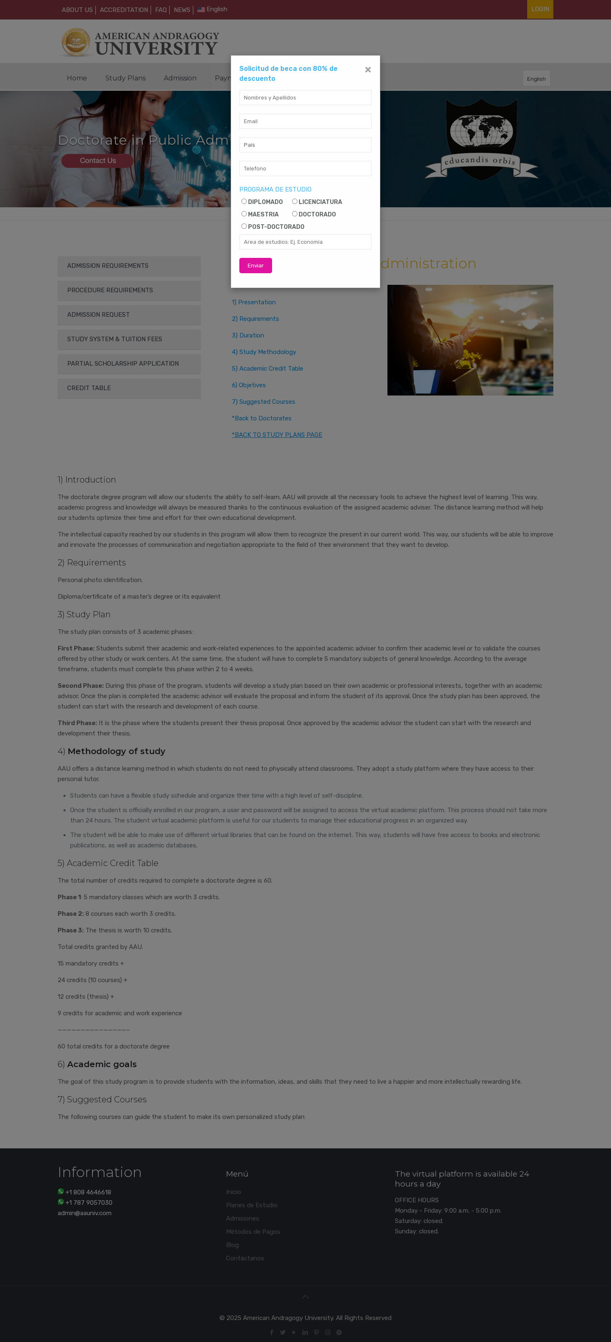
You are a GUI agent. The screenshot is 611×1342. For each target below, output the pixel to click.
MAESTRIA (263, 214)
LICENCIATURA (320, 202)
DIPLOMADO (265, 202)
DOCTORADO (317, 214)
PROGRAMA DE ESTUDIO (275, 189)
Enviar (256, 265)
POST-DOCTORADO (276, 227)
